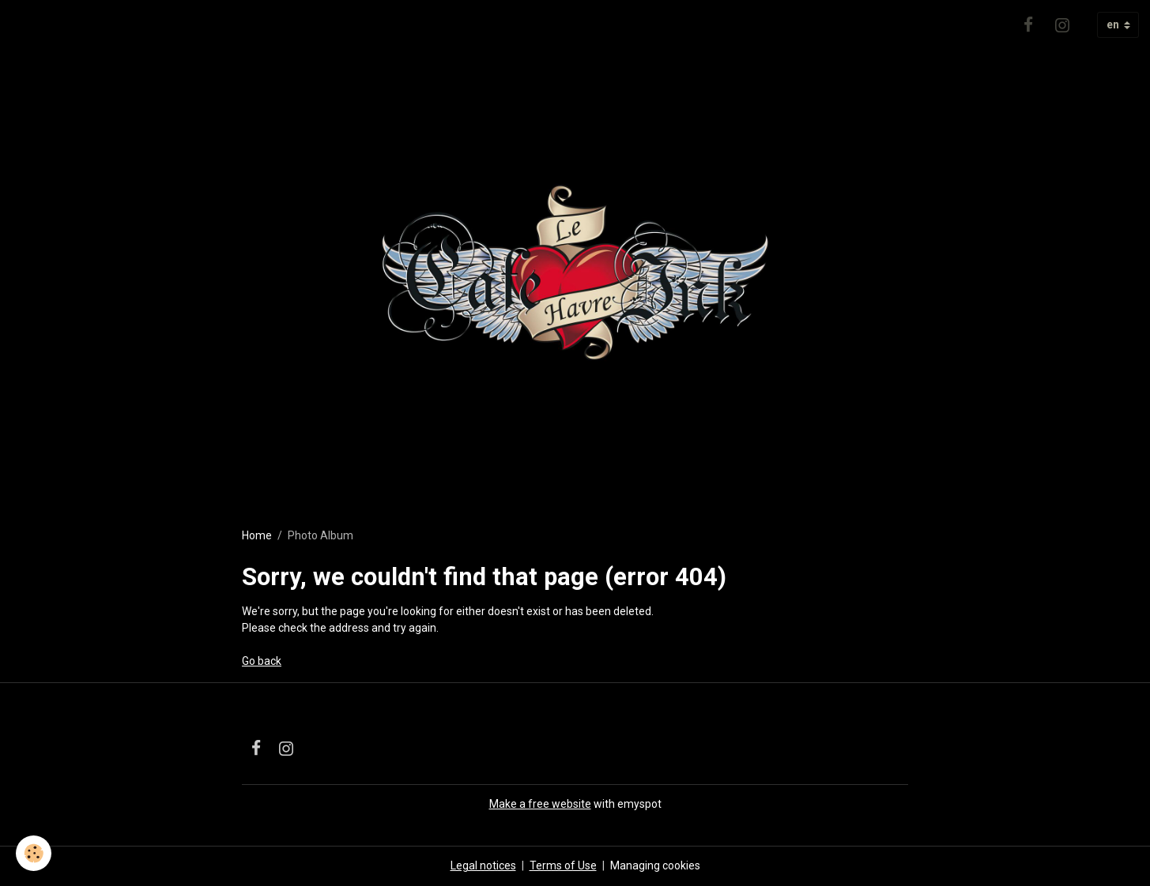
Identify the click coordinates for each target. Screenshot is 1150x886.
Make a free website (540, 804)
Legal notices (483, 865)
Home (257, 535)
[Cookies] (33, 853)
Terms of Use (563, 865)
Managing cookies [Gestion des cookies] (655, 865)
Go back (261, 661)
